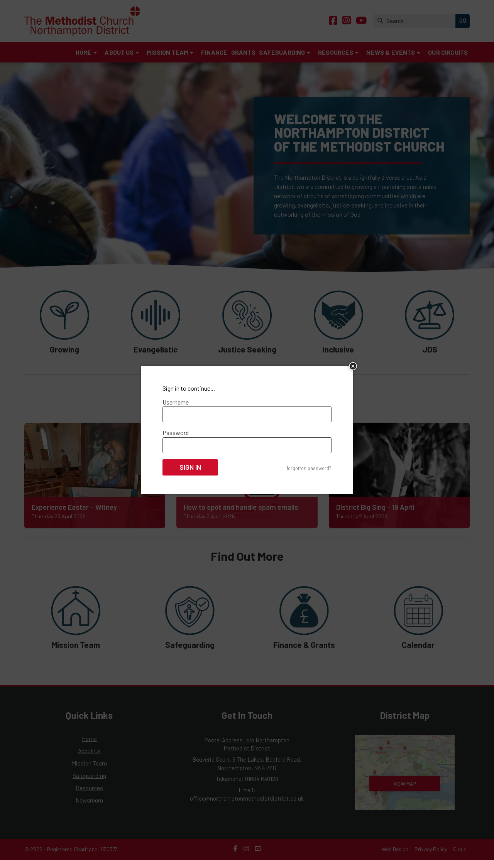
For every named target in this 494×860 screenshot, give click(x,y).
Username (175, 402)
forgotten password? (309, 468)
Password (175, 432)
